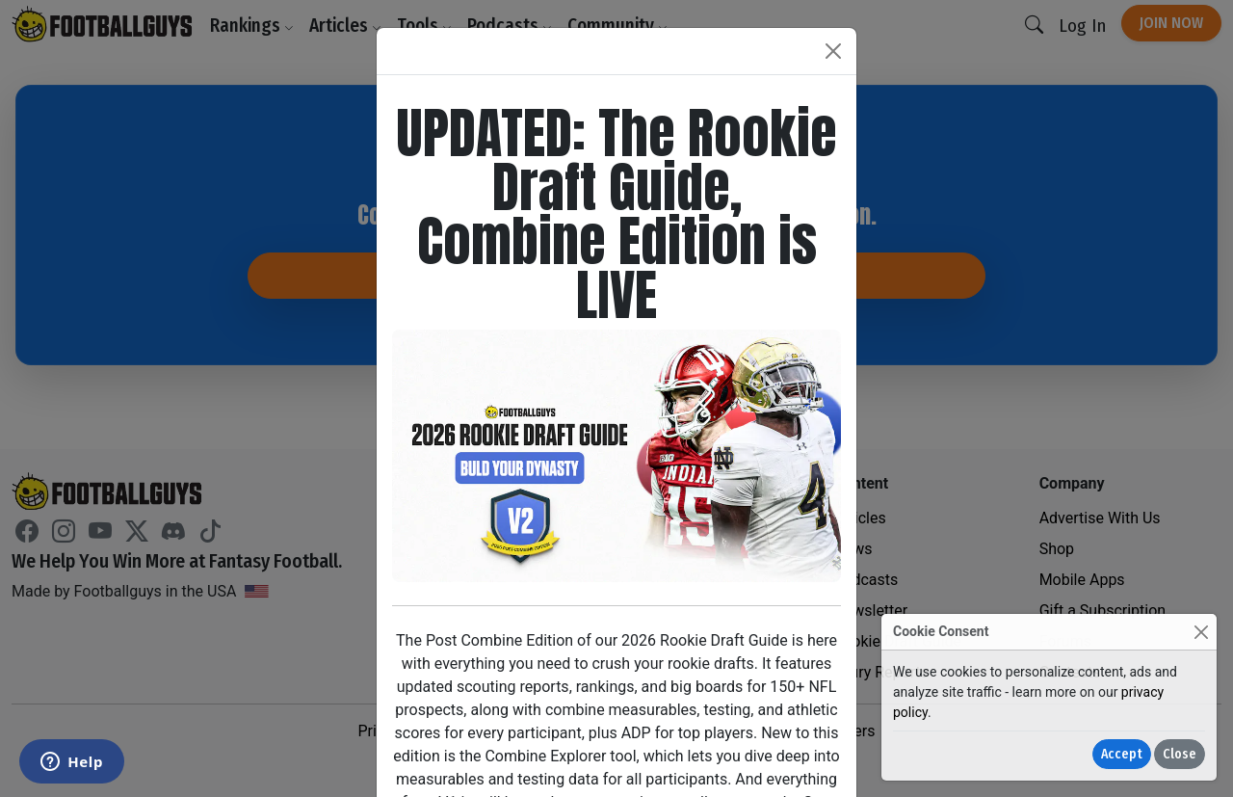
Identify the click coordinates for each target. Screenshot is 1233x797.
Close (1179, 754)
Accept (1121, 754)
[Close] (1201, 632)
